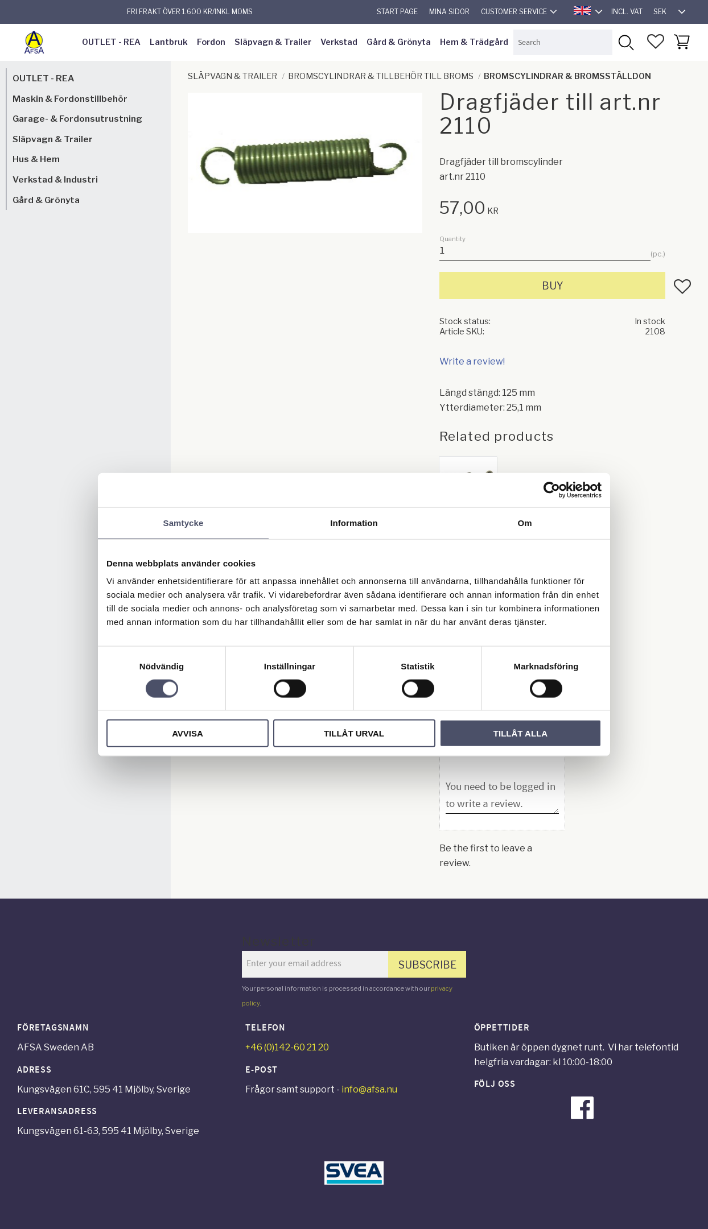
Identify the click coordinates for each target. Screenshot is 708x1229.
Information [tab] (354, 522)
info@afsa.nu (369, 1089)
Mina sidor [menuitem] (449, 11)
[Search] (625, 42)
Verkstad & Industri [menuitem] (55, 179)
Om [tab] (524, 522)
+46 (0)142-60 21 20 (287, 1047)
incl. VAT (627, 11)
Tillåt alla (520, 733)
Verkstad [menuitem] (338, 42)
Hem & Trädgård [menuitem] (474, 42)
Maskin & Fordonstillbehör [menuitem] (70, 98)
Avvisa (187, 733)
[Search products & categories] (562, 42)
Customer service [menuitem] (514, 11)
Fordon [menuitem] (211, 42)
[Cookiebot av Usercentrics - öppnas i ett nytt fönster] (552, 489)
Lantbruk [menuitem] (169, 42)
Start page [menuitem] (397, 11)
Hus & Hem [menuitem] (36, 159)
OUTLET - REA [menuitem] (111, 42)
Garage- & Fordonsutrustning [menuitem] (77, 118)
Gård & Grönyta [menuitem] (399, 42)
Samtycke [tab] (183, 522)
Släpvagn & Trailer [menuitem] (272, 42)
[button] (655, 41)
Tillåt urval (354, 733)
